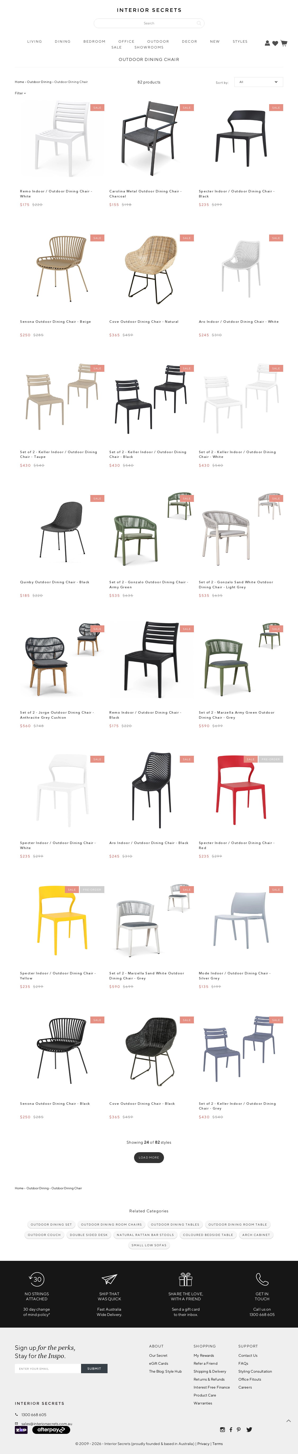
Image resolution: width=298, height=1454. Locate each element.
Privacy (203, 1444)
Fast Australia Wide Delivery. (109, 1293)
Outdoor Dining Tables (175, 1224)
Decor (189, 41)
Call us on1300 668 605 (262, 1293)
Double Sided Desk (89, 1234)
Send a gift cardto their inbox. (185, 1293)
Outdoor (158, 41)
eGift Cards (158, 1363)
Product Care (205, 1395)
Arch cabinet (256, 1234)
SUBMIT (94, 1369)
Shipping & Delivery (210, 1371)
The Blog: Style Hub (165, 1371)
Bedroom (94, 41)
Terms (217, 1444)
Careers (245, 1387)
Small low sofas (149, 1245)
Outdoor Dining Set (51, 1224)
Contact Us (247, 1355)
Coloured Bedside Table (208, 1234)
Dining (63, 41)
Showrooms (149, 47)
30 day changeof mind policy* (36, 1293)
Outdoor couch (44, 1234)
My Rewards (204, 1355)
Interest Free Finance (212, 1387)
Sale (117, 47)
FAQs (243, 1363)
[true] (275, 43)
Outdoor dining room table (237, 1224)
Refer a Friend (205, 1363)
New (215, 41)
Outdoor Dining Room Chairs (111, 1224)
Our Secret (158, 1355)
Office (126, 41)
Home (19, 82)
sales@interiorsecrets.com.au (46, 1423)
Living (34, 41)
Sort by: (222, 83)
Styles (240, 41)
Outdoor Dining (39, 81)
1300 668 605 (33, 1414)
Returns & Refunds (209, 1379)
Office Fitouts (249, 1379)
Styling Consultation (255, 1371)
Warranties (203, 1403)
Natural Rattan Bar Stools (145, 1234)
